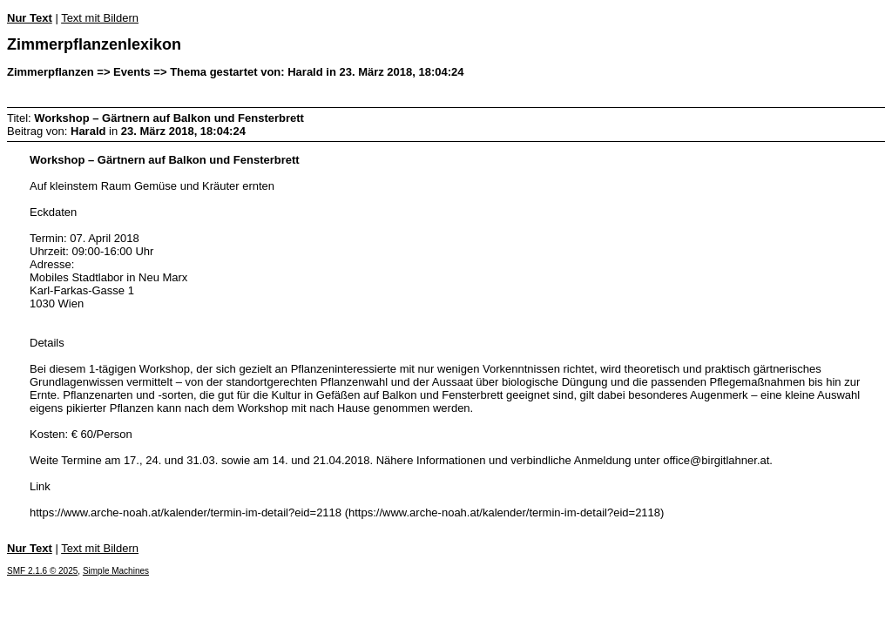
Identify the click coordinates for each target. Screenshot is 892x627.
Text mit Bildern (100, 17)
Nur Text (29, 17)
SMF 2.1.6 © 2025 (42, 571)
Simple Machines (116, 571)
